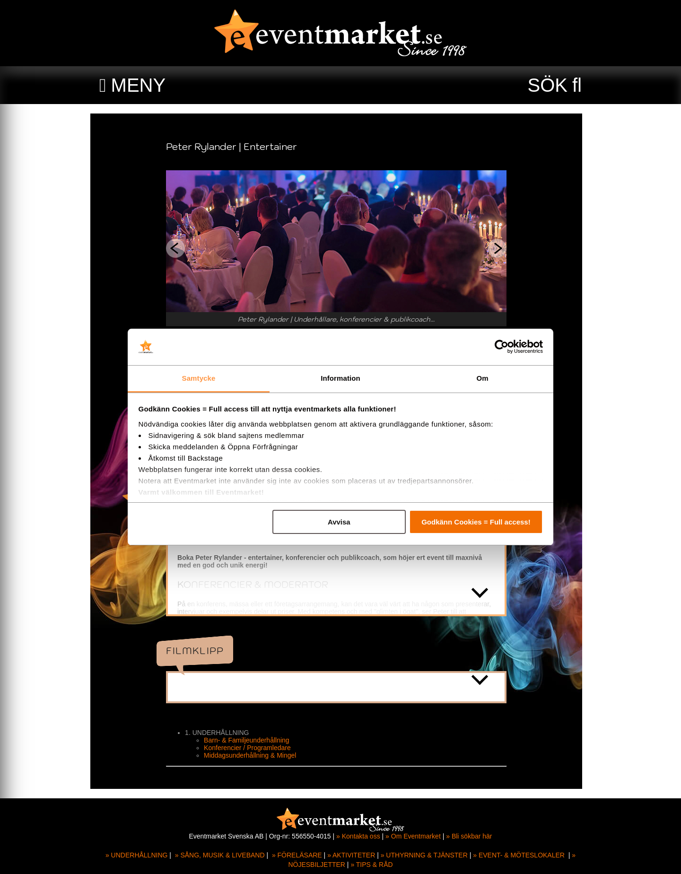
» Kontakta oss (358, 836)
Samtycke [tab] (199, 378)
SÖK (548, 85)
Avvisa (339, 522)
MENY (138, 85)
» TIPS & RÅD (371, 864)
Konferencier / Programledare (251, 748)
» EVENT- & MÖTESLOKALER (519, 855)
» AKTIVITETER (351, 855)
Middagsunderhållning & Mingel (254, 755)
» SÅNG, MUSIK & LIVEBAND (220, 855)
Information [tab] (340, 378)
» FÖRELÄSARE (297, 855)
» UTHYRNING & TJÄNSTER (424, 855)
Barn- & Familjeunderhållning (251, 740)
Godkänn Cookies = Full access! (476, 522)
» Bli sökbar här (469, 836)
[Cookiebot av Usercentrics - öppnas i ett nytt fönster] (501, 347)
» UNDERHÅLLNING (136, 855)
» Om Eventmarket (413, 836)
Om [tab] (482, 378)
